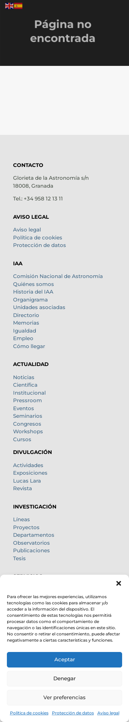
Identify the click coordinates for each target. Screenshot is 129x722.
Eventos (23, 408)
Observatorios (31, 543)
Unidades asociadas (39, 307)
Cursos (22, 439)
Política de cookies (29, 712)
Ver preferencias (64, 697)
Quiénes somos (33, 284)
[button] (118, 583)
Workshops (28, 431)
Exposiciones (30, 472)
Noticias (23, 377)
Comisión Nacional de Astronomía (58, 276)
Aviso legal (108, 712)
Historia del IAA (33, 291)
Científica (25, 385)
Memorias (26, 322)
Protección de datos (73, 712)
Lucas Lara (27, 480)
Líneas (21, 519)
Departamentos (33, 535)
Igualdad (24, 330)
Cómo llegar (29, 346)
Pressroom (27, 400)
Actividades (28, 465)
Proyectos (26, 527)
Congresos (27, 424)
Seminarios (27, 416)
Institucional (29, 392)
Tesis (19, 558)
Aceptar (64, 659)
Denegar (64, 678)
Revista (22, 488)
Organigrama (30, 299)
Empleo (23, 338)
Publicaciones (31, 550)
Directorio (26, 315)
